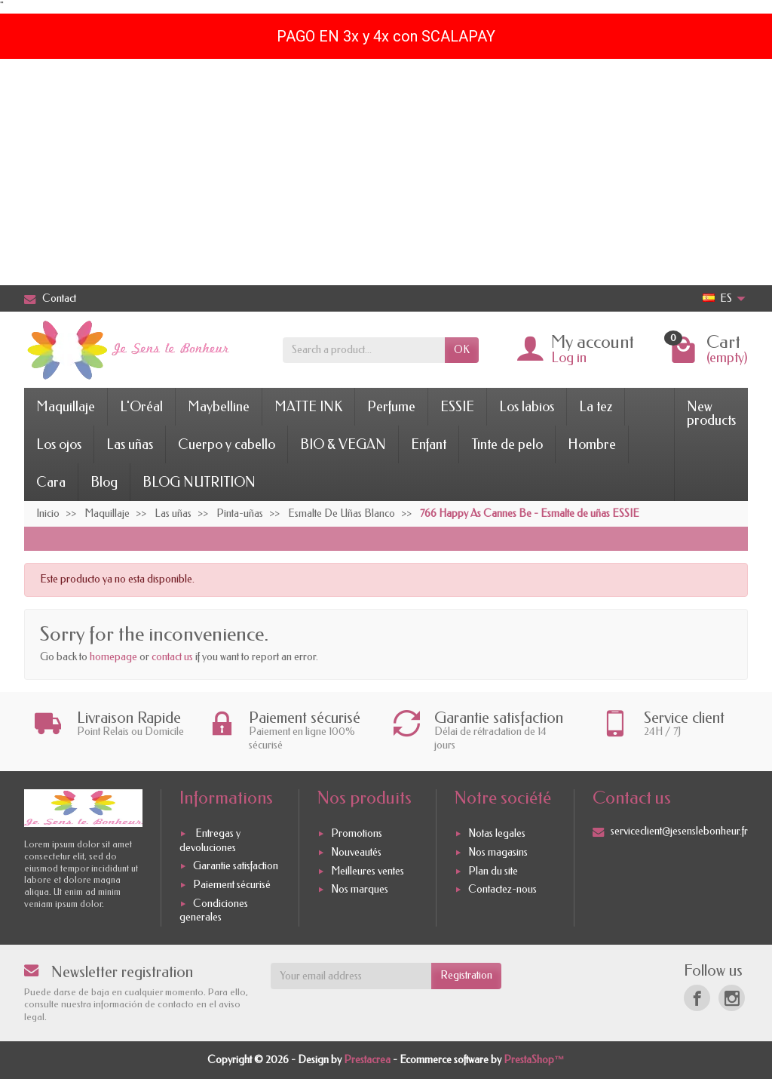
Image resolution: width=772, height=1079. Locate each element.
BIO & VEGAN (343, 444)
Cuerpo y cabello (226, 444)
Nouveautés (356, 852)
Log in (569, 357)
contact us (172, 656)
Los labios (526, 406)
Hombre (592, 444)
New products (711, 413)
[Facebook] (697, 998)
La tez (595, 406)
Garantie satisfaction (235, 865)
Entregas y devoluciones (209, 840)
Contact (50, 298)
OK (462, 349)
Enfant (428, 444)
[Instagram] (731, 998)
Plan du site (493, 871)
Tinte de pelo (507, 444)
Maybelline (219, 406)
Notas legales (496, 833)
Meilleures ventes (367, 871)
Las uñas (129, 444)
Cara (51, 482)
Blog (104, 482)
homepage (113, 656)
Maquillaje (65, 406)
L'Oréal (141, 406)
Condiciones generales (213, 910)
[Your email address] (351, 975)
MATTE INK (308, 406)
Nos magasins (498, 852)
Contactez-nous (502, 890)
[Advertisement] (386, 172)
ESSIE (457, 406)
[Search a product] (364, 350)
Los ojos (58, 444)
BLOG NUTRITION (199, 482)
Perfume (391, 406)
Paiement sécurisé (232, 884)
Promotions (356, 833)
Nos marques (359, 890)
